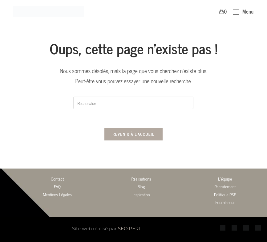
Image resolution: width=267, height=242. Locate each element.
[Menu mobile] (240, 11)
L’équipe (225, 178)
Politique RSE (225, 194)
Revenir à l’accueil (133, 134)
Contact (57, 178)
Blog (141, 186)
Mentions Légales (57, 194)
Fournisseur (225, 202)
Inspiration (141, 194)
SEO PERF (130, 229)
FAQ (57, 186)
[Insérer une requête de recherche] (133, 103)
